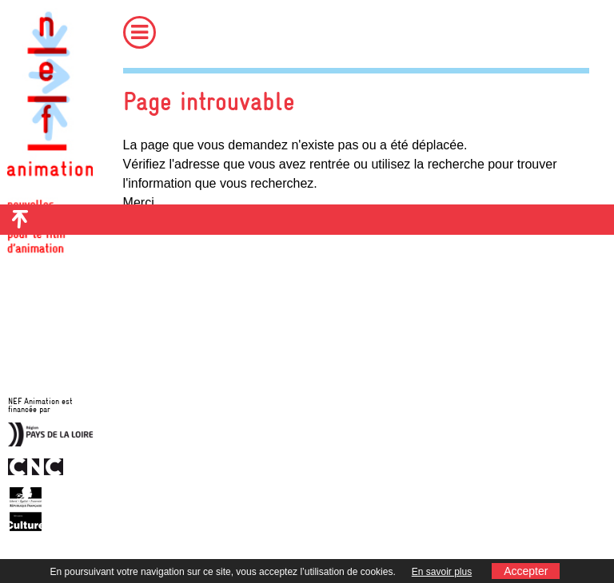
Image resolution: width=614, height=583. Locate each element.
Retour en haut (20, 219)
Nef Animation (50, 120)
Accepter (526, 571)
